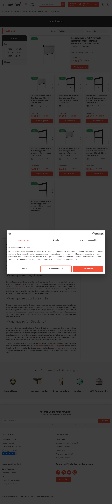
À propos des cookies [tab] (88, 240)
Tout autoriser (88, 269)
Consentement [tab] (23, 240)
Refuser (24, 269)
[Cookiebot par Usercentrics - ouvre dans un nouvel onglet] (94, 233)
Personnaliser (56, 269)
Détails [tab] (56, 240)
